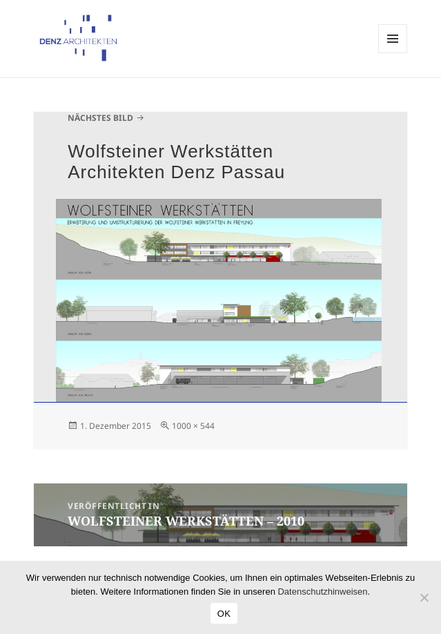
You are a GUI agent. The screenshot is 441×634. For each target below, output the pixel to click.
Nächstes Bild (100, 118)
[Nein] (424, 597)
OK (224, 613)
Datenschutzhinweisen (322, 591)
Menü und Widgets (393, 52)
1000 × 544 (193, 426)
